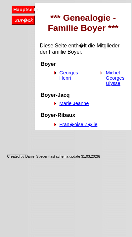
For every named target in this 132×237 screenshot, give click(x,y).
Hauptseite (23, 9)
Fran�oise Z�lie (79, 124)
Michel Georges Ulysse (115, 78)
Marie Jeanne (74, 103)
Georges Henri (69, 75)
